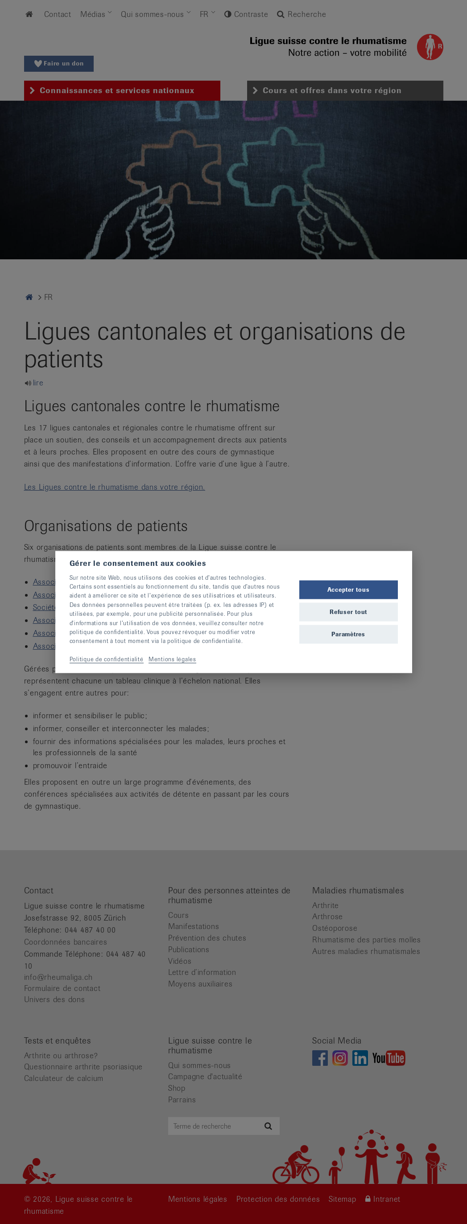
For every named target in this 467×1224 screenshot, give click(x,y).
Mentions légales (172, 659)
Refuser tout (348, 612)
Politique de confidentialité (107, 659)
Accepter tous (348, 589)
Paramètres (348, 634)
